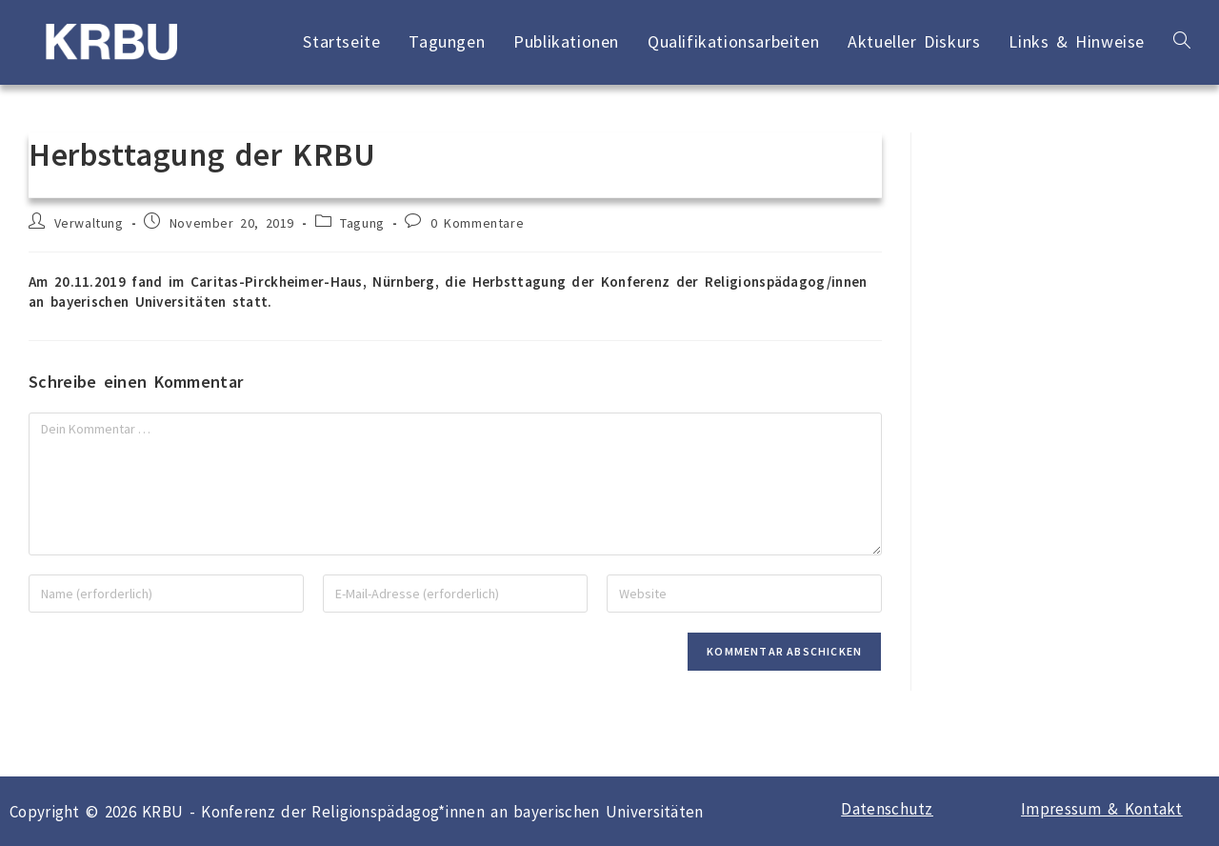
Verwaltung (89, 223)
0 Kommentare (477, 223)
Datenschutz (886, 808)
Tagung (362, 223)
